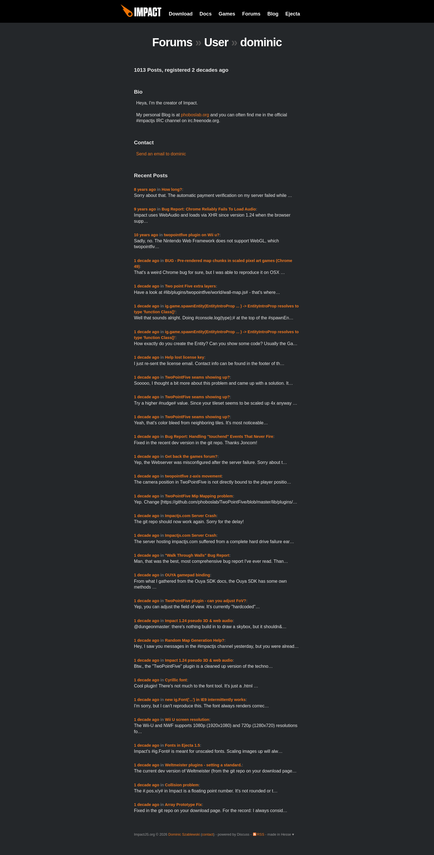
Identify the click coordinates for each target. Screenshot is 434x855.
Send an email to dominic (161, 154)
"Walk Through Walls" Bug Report (197, 555)
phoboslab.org (195, 114)
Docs (206, 14)
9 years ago (145, 209)
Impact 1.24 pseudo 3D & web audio (199, 620)
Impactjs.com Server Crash (190, 515)
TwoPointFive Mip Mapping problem (199, 496)
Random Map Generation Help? (194, 640)
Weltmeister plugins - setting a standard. (203, 765)
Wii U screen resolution (187, 719)
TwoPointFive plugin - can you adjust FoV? (205, 601)
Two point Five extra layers (190, 286)
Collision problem (182, 785)
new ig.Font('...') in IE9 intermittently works (205, 699)
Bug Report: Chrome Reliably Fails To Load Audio (209, 209)
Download (181, 14)
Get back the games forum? (191, 456)
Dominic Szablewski (184, 834)
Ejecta (292, 14)
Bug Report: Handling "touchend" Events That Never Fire (219, 436)
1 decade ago (146, 260)
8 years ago (145, 189)
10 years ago (146, 235)
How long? (172, 189)
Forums (251, 14)
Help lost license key (184, 357)
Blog (272, 14)
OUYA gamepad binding (187, 575)
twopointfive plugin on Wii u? (191, 235)
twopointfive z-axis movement (193, 476)
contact (207, 834)
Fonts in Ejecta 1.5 (182, 745)
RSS (260, 834)
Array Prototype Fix (183, 804)
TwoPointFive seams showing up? (197, 377)
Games (227, 14)
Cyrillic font (176, 680)
